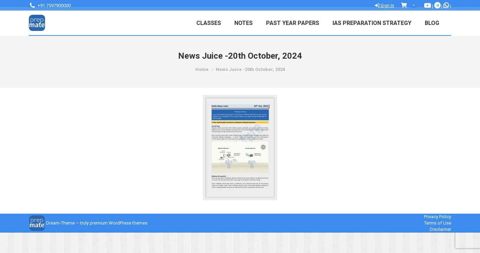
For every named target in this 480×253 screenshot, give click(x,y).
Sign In (384, 5)
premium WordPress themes (118, 223)
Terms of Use (437, 223)
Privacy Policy (437, 216)
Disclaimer (440, 229)
